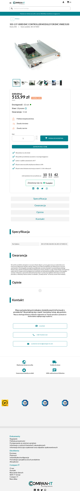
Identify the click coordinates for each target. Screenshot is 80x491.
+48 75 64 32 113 (40, 327)
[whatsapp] (47, 188)
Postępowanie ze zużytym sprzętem (23, 435)
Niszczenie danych (16, 465)
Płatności (13, 448)
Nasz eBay (13, 471)
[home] (19, 3)
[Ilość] (23, 138)
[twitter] (42, 188)
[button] (60, 32)
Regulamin (13, 431)
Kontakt (40, 218)
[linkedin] (33, 188)
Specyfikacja (40, 198)
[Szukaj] (40, 8)
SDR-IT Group (15, 467)
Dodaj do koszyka (54, 138)
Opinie (40, 212)
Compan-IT (14, 469)
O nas (12, 461)
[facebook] (38, 188)
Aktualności (14, 454)
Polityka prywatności (17, 433)
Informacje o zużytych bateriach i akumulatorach (27, 438)
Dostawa (13, 446)
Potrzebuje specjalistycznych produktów (25, 452)
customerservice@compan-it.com (40, 336)
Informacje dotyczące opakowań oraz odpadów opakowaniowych (34, 440)
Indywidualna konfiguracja (19, 450)
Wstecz (17, 18)
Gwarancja (40, 205)
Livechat (40, 318)
